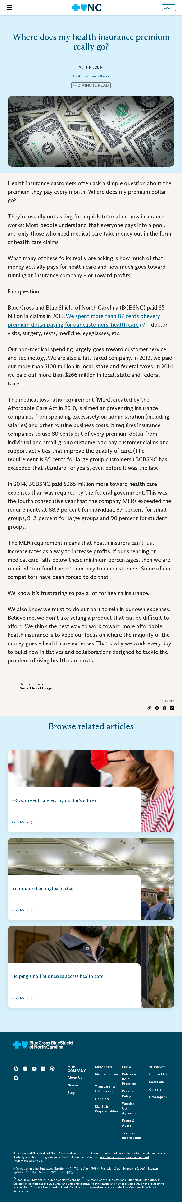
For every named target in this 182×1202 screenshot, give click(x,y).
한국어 (94, 1168)
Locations (156, 1082)
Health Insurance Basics (91, 76)
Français (106, 1168)
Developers (158, 1097)
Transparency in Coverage (105, 1089)
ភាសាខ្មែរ (31, 1172)
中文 (69, 1168)
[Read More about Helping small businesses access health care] (22, 998)
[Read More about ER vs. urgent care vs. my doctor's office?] (22, 822)
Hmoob (128, 1168)
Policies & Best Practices (129, 1079)
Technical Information (131, 1135)
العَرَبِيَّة (117, 1168)
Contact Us (158, 1074)
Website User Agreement (131, 1108)
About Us (75, 1078)
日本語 (69, 1172)
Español (59, 1168)
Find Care (102, 1099)
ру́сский (140, 1168)
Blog (71, 1093)
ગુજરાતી (18, 1172)
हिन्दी (53, 1172)
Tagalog (152, 1168)
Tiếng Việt (81, 1168)
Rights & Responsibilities (106, 1109)
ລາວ (60, 1172)
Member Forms (106, 1074)
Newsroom (76, 1085)
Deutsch (43, 1172)
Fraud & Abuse (128, 1123)
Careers (155, 1089)
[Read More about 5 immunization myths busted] (22, 910)
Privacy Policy (127, 1093)
